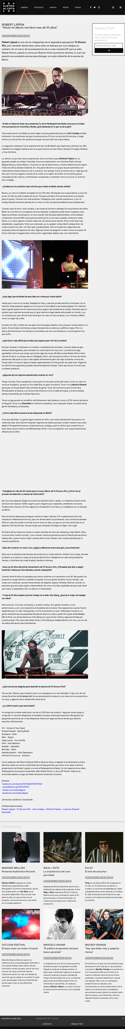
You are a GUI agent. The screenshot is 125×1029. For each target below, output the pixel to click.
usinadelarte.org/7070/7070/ (15, 787)
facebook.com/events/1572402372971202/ (22, 784)
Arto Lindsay (38, 809)
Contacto (47, 1024)
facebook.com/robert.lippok (15, 793)
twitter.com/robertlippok (13, 790)
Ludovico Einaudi (71, 809)
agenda (24, 7)
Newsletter (77, 1024)
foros (78, 7)
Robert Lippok (8, 809)
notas (66, 7)
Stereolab (6, 812)
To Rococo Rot (24, 809)
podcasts (38, 7)
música (53, 7)
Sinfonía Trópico (53, 809)
